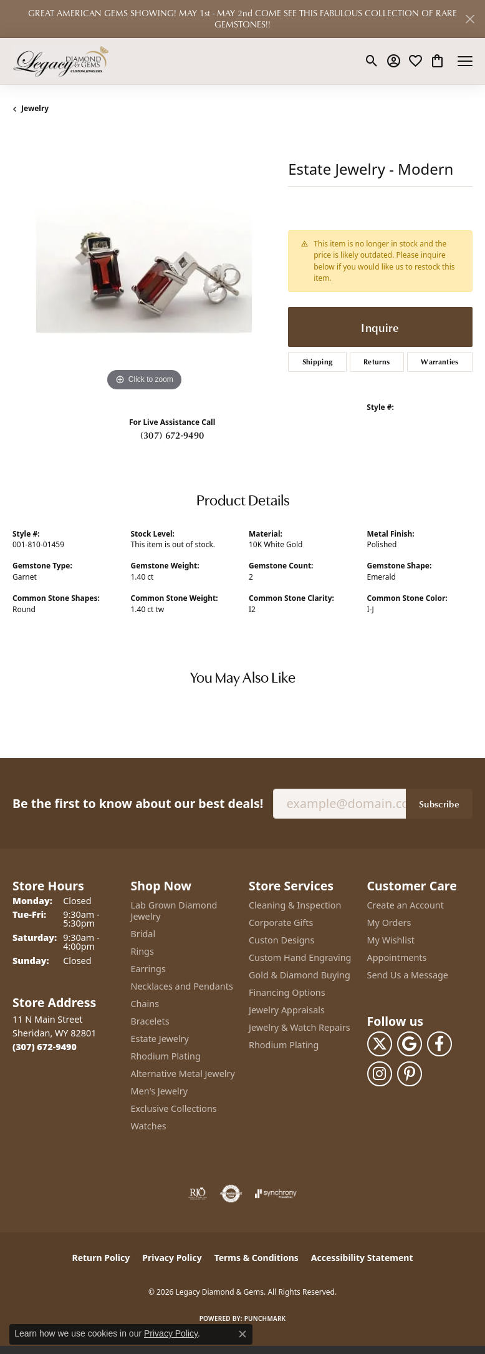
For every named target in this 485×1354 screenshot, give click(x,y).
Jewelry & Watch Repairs (299, 1027)
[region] (144, 262)
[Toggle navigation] (465, 61)
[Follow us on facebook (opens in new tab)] (439, 1043)
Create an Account (405, 905)
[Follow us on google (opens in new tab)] (409, 1043)
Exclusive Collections (174, 1108)
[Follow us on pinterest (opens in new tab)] (409, 1073)
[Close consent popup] (242, 1334)
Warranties (439, 361)
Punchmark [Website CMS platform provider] (265, 1318)
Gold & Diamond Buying (299, 975)
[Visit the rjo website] (197, 1193)
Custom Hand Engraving (300, 957)
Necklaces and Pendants (182, 986)
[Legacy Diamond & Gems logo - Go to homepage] (60, 61)
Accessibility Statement (362, 1258)
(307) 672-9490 (172, 435)
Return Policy (101, 1258)
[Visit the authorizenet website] (230, 1193)
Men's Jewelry (159, 1091)
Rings (142, 951)
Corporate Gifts (281, 922)
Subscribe (439, 804)
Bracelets (150, 1021)
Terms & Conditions (256, 1258)
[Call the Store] (44, 1047)
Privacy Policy (171, 1258)
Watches (148, 1126)
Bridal (143, 934)
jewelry (35, 108)
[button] (372, 61)
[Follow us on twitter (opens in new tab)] (379, 1043)
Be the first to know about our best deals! (137, 803)
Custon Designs (281, 940)
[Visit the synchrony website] (275, 1193)
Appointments (397, 957)
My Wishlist (391, 940)
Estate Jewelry (160, 1039)
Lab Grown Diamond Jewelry (174, 910)
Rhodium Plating (166, 1056)
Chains (145, 1004)
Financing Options (287, 992)
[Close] (470, 19)
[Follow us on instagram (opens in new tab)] (379, 1073)
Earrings (148, 969)
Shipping (317, 361)
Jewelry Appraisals (287, 1010)
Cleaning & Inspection (295, 905)
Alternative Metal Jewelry (183, 1073)
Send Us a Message (407, 975)
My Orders (389, 922)
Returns (376, 361)
